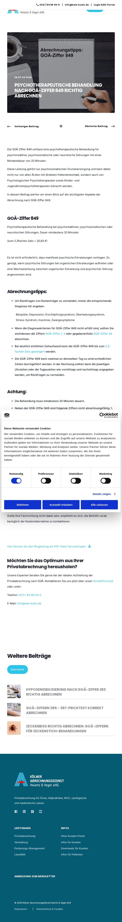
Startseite (17, 669)
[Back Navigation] (61, 126)
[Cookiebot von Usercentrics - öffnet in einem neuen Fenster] (102, 415)
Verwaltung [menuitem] (21, 842)
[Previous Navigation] (23, 126)
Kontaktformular (103, 581)
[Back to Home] (28, 11)
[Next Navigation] (100, 126)
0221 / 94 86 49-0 (30, 595)
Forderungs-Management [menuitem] (29, 848)
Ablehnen (23, 504)
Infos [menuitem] (65, 828)
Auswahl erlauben (61, 504)
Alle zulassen (99, 504)
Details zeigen (102, 493)
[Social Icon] (17, 811)
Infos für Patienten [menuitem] (72, 854)
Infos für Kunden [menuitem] (71, 842)
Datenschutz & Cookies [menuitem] (50, 909)
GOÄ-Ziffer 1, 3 (55, 333)
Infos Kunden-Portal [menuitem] (73, 835)
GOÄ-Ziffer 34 (102, 333)
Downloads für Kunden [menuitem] (74, 848)
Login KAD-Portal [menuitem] (104, 4)
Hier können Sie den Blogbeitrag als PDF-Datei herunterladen (46, 546)
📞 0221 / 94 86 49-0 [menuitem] (48, 4)
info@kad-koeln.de (29, 603)
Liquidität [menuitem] (19, 854)
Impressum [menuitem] (20, 909)
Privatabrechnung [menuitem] (24, 835)
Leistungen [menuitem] (22, 828)
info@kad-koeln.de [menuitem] (77, 4)
